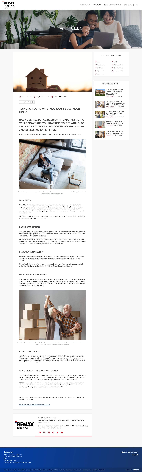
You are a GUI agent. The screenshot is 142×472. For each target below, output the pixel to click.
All (97, 61)
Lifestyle (99, 74)
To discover (117, 71)
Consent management (98, 469)
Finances (99, 71)
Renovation (117, 68)
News (115, 61)
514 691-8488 (11, 460)
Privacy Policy (77, 469)
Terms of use (86, 469)
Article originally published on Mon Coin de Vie (34, 404)
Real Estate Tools (112, 5)
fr (137, 5)
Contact (128, 5)
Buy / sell (100, 64)
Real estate (25, 97)
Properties (85, 5)
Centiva (135, 469)
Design (98, 68)
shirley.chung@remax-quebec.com (19, 462)
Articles (97, 5)
